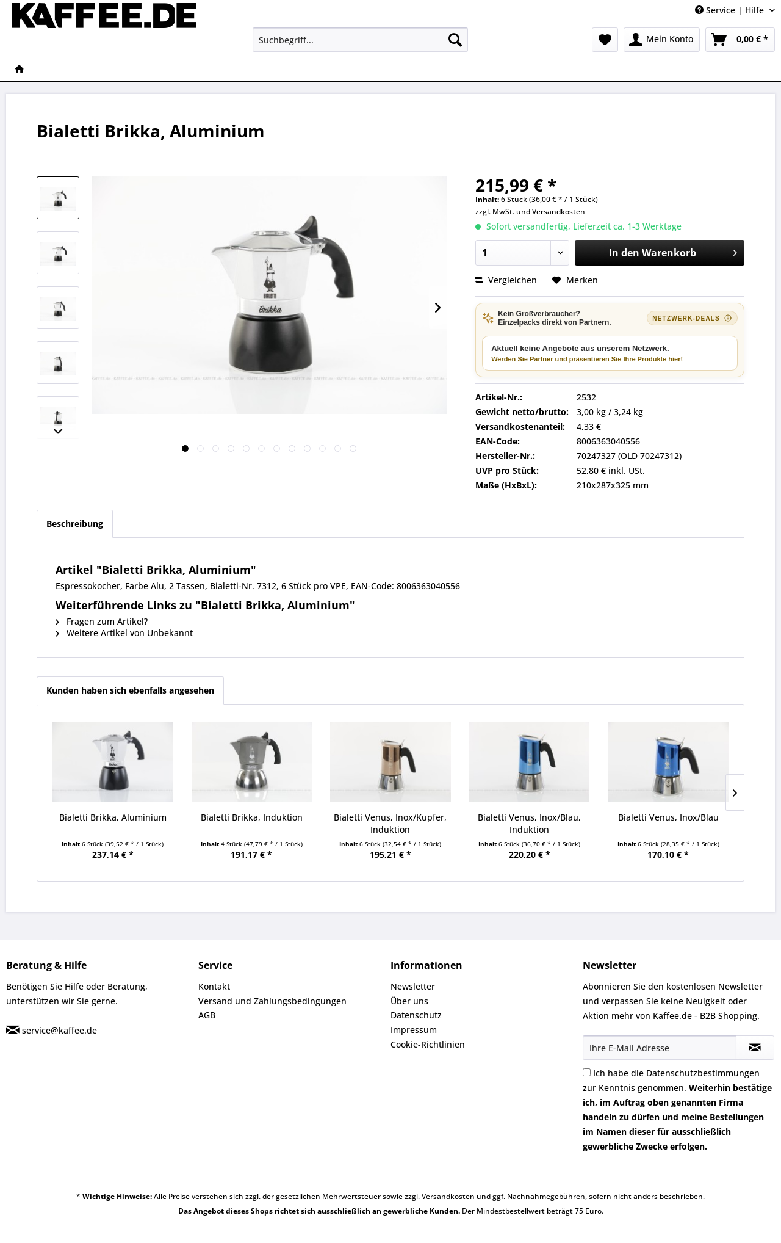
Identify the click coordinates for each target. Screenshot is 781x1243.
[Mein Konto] (662, 39)
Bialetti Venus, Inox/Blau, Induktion (529, 823)
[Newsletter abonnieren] (755, 1047)
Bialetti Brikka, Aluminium (113, 817)
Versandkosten (558, 211)
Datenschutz (416, 1015)
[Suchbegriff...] (360, 39)
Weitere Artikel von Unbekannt (124, 633)
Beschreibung (74, 523)
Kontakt (214, 986)
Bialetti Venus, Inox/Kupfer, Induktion (390, 823)
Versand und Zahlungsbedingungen (272, 1001)
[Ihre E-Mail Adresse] (659, 1047)
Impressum (413, 1029)
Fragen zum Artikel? (102, 621)
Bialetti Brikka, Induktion (252, 817)
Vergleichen (506, 280)
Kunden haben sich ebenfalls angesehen (130, 690)
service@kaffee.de (59, 1030)
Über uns (409, 1001)
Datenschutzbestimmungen (703, 1073)
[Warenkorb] (740, 39)
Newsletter (412, 986)
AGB (206, 1015)
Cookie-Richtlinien (427, 1044)
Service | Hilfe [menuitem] (730, 10)
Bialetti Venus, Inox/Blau (668, 817)
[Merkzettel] (605, 39)
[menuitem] (360, 39)
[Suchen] (455, 39)
